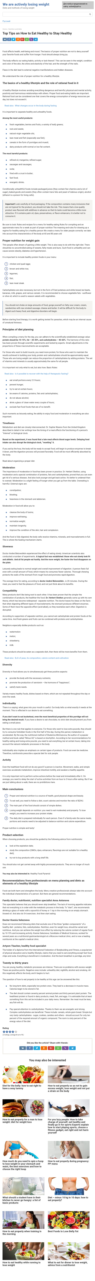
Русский (6, 21)
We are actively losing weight (26, 4)
